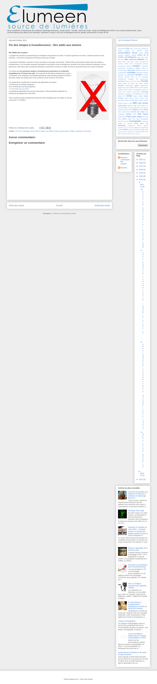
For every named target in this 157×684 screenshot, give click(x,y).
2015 (127, 48)
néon (119, 112)
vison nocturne (122, 131)
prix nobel (136, 119)
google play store (123, 87)
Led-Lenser (122, 106)
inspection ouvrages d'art (126, 94)
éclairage (26, 131)
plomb (124, 119)
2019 (141, 159)
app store (141, 57)
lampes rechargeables (131, 100)
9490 (146, 50)
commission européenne (126, 68)
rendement (79, 131)
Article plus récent (16, 205)
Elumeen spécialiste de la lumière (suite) (138, 549)
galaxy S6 (126, 83)
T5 (128, 127)
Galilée (146, 83)
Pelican (145, 114)
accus (134, 53)
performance (64, 131)
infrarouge (144, 92)
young (125, 133)
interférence (138, 94)
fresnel (139, 81)
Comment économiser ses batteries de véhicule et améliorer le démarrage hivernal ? (138, 495)
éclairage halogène (142, 72)
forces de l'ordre (131, 81)
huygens (120, 89)
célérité (126, 63)
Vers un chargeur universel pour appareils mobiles (137, 586)
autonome (133, 59)
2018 (141, 163)
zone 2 (138, 133)
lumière (126, 109)
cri (147, 68)
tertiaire (120, 129)
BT (147, 61)
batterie (140, 59)
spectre (139, 125)
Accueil (59, 205)
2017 (141, 166)
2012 (141, 479)
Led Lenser (143, 103)
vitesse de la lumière (134, 131)
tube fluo (131, 129)
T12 (125, 127)
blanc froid (126, 61)
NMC (138, 112)
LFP (138, 106)
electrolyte (130, 75)
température (144, 127)
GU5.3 (37, 131)
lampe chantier (138, 96)
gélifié (137, 85)
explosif (127, 77)
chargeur (136, 66)
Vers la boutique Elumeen (128, 40)
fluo (137, 79)
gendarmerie (144, 85)
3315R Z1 (129, 50)
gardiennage (129, 85)
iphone (120, 96)
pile (144, 116)
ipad (147, 94)
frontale (144, 81)
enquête (145, 75)
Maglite (135, 110)
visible (142, 129)
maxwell (140, 109)
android (133, 55)
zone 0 (129, 133)
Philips (72, 131)
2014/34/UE (121, 48)
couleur (137, 68)
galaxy (120, 83)
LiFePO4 (120, 108)
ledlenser (130, 105)
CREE (143, 68)
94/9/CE (139, 50)
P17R (134, 114)
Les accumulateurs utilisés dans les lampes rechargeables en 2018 (137, 636)
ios (144, 94)
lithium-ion (140, 108)
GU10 (32, 131)
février (142, 185)
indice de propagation (135, 89)
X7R (146, 131)
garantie (121, 85)
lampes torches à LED (125, 103)
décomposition (122, 70)
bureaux (120, 63)
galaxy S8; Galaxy (137, 83)
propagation (144, 119)
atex (126, 59)
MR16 (51, 131)
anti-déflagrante (131, 57)
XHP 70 (120, 133)
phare (134, 117)
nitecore (133, 112)
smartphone (131, 125)
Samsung (87, 131)
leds (135, 106)
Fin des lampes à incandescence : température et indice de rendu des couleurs (137, 605)
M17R (130, 109)
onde (146, 112)
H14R (141, 87)
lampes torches (143, 100)
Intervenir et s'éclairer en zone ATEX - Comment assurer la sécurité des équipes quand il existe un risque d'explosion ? (138, 531)
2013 (141, 180)
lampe (43, 131)
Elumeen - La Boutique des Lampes (125, 161)
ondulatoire (121, 114)
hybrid (125, 89)
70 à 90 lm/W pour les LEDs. (19, 89)
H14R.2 (146, 87)
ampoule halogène (124, 55)
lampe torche (128, 98)
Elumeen (138, 75)
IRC (124, 96)
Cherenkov (145, 66)
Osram (56, 131)
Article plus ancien (102, 205)
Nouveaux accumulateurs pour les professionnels (138, 566)
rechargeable (135, 121)
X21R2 (143, 131)
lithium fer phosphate (130, 108)
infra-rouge (136, 91)
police (129, 119)
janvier (142, 474)
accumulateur (124, 53)
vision (146, 129)
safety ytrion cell (141, 123)
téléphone (137, 127)
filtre (132, 77)
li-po (147, 105)
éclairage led (122, 75)
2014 (141, 176)
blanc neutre (135, 61)
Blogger (90, 679)
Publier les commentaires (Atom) (64, 213)
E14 (17, 131)
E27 (20, 131)
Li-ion (143, 106)
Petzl (128, 116)
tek (132, 127)
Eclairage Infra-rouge (136, 511)
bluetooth (142, 61)
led (47, 131)
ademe (141, 53)
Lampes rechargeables (126, 621)
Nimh (128, 112)
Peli (139, 114)
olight (142, 112)
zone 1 (134, 133)
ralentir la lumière (123, 121)
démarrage (131, 70)
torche (125, 129)
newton (124, 112)
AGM (146, 53)
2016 (141, 170)
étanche (120, 77)
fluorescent (122, 81)
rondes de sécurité (125, 123)
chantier (128, 66)
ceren (131, 63)
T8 (130, 127)
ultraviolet (137, 129)
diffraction (139, 70)
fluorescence (144, 79)
